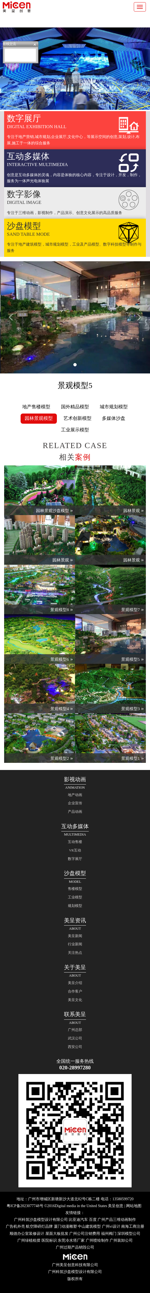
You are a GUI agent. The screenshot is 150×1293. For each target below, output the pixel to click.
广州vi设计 (111, 1226)
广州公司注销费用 (84, 1234)
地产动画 (75, 795)
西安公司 (75, 1047)
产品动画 (75, 812)
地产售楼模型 (36, 406)
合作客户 (75, 991)
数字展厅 (75, 859)
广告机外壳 (15, 1226)
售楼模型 (75, 889)
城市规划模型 (114, 406)
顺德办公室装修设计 (27, 1234)
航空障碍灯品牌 (39, 1226)
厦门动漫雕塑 (65, 1226)
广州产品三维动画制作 (117, 1220)
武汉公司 (75, 1038)
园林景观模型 (39, 418)
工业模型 (75, 897)
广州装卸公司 (121, 1240)
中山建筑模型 (89, 1226)
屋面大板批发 (56, 1234)
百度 (93, 1220)
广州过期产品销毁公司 (75, 1247)
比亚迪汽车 (78, 1220)
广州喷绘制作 (97, 1240)
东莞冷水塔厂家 (71, 1240)
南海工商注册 (132, 1226)
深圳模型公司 (128, 1234)
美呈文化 (75, 1000)
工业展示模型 (75, 429)
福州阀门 (108, 1234)
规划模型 (75, 906)
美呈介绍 (75, 983)
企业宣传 (75, 803)
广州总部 (75, 1030)
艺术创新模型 (77, 418)
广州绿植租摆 (28, 1240)
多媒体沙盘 (113, 418)
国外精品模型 (75, 406)
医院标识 (49, 1240)
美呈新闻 (75, 936)
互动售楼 (75, 842)
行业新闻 (75, 944)
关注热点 (75, 953)
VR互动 (75, 850)
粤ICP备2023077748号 (25, 1206)
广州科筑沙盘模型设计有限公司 (41, 1220)
